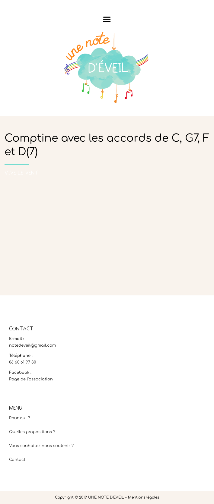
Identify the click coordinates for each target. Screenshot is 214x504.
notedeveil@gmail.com (32, 345)
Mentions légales (143, 497)
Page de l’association (31, 379)
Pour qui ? (19, 418)
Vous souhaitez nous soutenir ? (41, 446)
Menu (107, 19)
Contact (17, 460)
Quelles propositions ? (32, 432)
